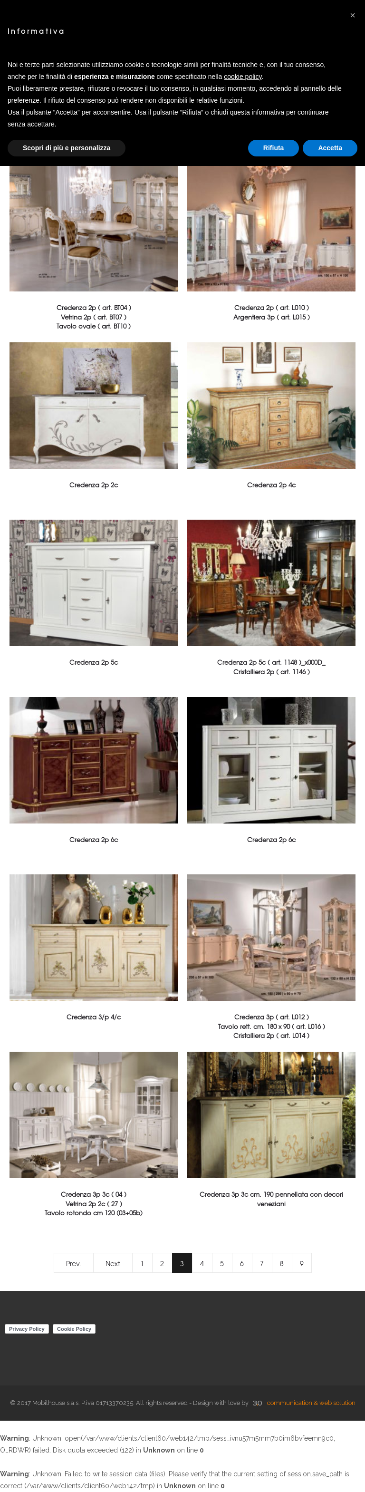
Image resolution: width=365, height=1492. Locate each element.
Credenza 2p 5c (93, 662)
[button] (352, 15)
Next (113, 1263)
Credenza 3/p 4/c (94, 1016)
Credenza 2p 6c (93, 839)
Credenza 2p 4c (271, 484)
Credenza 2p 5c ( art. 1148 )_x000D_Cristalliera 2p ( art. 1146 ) (271, 667)
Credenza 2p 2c (93, 484)
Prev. (73, 1263)
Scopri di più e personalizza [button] (66, 148)
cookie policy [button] (242, 76)
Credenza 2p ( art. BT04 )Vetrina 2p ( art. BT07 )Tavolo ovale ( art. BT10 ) (94, 316)
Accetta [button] (330, 148)
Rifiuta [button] (273, 148)
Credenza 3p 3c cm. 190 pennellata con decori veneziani (271, 1199)
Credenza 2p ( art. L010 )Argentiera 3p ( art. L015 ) (271, 312)
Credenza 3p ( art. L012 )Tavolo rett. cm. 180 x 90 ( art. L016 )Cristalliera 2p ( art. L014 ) (271, 1025)
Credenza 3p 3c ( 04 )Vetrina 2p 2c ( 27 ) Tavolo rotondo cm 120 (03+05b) (94, 1203)
